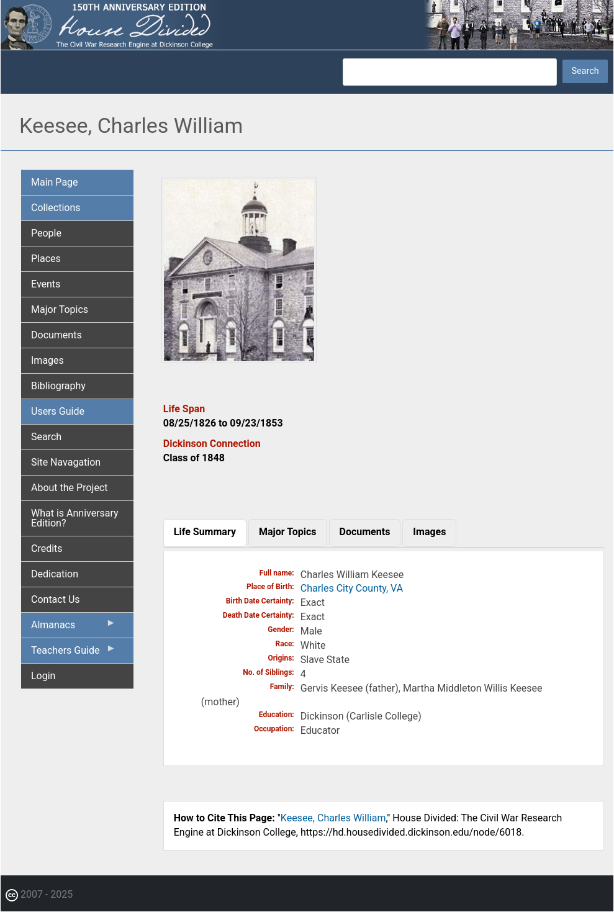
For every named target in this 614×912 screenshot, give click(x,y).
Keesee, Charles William (333, 818)
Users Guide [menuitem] (57, 411)
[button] (239, 358)
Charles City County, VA (351, 588)
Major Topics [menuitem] (59, 309)
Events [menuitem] (45, 284)
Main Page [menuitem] (54, 182)
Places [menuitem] (46, 258)
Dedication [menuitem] (54, 574)
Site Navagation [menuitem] (66, 462)
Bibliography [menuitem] (58, 386)
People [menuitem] (46, 233)
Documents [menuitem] (56, 335)
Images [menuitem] (47, 360)
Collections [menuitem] (56, 208)
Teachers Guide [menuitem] (73, 653)
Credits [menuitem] (47, 548)
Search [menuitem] (46, 437)
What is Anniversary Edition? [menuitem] (75, 518)
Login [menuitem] (43, 676)
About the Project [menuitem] (69, 488)
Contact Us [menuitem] (55, 599)
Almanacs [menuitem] (73, 628)
